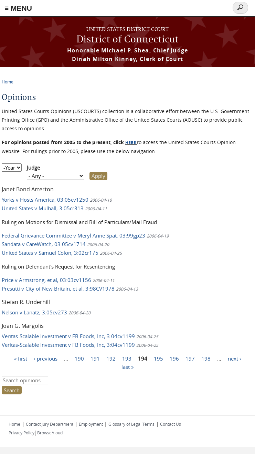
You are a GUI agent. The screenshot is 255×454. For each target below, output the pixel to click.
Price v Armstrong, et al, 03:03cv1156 (58, 279)
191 (95, 358)
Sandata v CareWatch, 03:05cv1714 (55, 244)
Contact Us (170, 424)
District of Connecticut (127, 40)
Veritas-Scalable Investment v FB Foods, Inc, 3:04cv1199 (80, 336)
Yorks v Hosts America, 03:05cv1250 (57, 199)
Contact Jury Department (49, 424)
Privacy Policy (21, 432)
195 (158, 358)
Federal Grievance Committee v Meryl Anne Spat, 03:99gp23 (85, 235)
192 (111, 358)
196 (174, 358)
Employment (91, 424)
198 (206, 358)
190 (79, 358)
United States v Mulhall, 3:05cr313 (54, 208)
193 (126, 358)
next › (234, 358)
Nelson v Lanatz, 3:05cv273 (46, 312)
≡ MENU (18, 8)
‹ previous (45, 358)
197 (190, 358)
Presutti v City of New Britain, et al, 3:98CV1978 (70, 288)
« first (20, 358)
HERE (130, 142)
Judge (33, 167)
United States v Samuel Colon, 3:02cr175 (62, 252)
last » (127, 366)
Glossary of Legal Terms (131, 424)
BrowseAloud (50, 432)
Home (7, 81)
